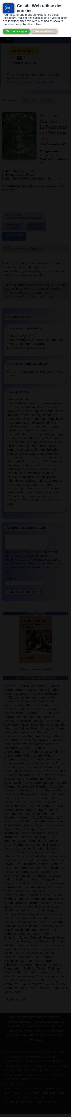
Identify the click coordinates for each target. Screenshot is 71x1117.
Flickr (62, 1068)
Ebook (52, 1068)
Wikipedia (12, 1082)
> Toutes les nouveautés (35, 672)
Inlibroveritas (28, 1073)
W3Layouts (11, 1100)
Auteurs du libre (47, 1064)
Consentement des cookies (22, 1055)
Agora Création (41, 1100)
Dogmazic (39, 1068)
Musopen (39, 1077)
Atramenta (12, 1064)
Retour (29, 100)
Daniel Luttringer (23, 171)
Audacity (28, 1064)
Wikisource (28, 1082)
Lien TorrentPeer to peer (13, 226)
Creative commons (18, 1068)
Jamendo (46, 1073)
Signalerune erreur (36, 226)
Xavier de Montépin (48, 118)
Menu (7, 39)
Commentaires (14, 236)
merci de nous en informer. (45, 1029)
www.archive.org (34, 1091)
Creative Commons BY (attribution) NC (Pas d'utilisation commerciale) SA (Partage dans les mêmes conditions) (35, 292)
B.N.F (63, 1064)
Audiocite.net (48, 155)
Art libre (50, 1059)
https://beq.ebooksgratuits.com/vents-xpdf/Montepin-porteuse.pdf (34, 273)
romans (46, 100)
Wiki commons (56, 1077)
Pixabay (43, 1082)
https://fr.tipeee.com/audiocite (32, 82)
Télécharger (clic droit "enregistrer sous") (24, 217)
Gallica (10, 1073)
